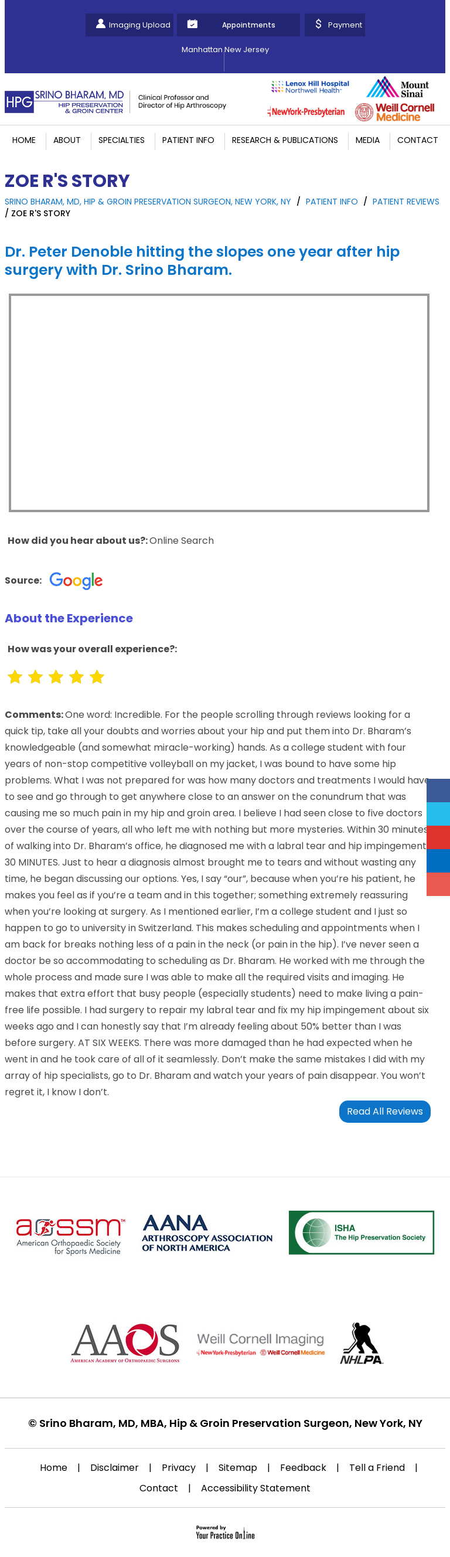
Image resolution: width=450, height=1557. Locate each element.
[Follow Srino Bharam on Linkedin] (438, 861)
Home (24, 140)
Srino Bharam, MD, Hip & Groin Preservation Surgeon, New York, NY (148, 201)
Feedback (303, 1467)
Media (368, 140)
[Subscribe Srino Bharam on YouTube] (438, 837)
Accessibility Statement (256, 1488)
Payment (345, 24)
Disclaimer (114, 1467)
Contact (417, 140)
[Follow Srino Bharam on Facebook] (438, 790)
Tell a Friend (377, 1467)
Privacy (179, 1467)
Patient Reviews (406, 201)
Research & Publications (285, 140)
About (67, 140)
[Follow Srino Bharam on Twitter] (438, 814)
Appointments (248, 25)
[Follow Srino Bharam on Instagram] (438, 884)
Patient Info (188, 140)
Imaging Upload (140, 24)
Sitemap (238, 1467)
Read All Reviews (385, 1111)
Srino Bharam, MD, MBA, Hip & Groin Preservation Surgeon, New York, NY (230, 1423)
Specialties (121, 140)
